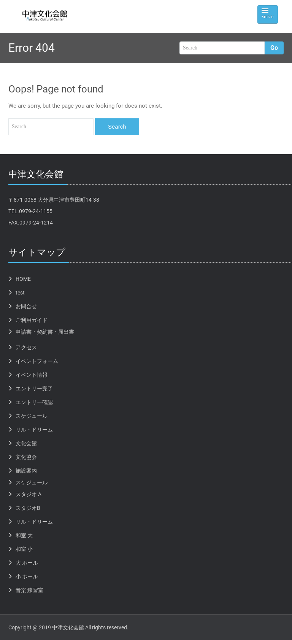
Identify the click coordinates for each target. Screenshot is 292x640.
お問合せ (26, 306)
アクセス (26, 347)
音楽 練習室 (29, 590)
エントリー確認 (34, 402)
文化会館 (26, 443)
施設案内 (26, 471)
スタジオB (28, 508)
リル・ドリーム (34, 430)
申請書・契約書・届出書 (45, 332)
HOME (23, 279)
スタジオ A (28, 494)
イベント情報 (32, 375)
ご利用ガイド (32, 320)
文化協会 (26, 457)
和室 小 (24, 549)
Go (274, 47)
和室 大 (24, 535)
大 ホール (27, 563)
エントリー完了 (34, 388)
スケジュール (32, 416)
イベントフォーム (37, 361)
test (20, 293)
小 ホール (27, 576)
